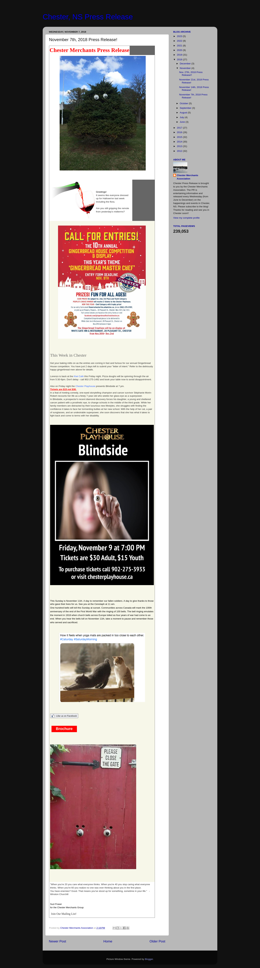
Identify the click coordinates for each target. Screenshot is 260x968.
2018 (180, 59)
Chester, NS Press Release (88, 17)
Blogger (149, 959)
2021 (180, 45)
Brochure (64, 729)
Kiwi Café (79, 376)
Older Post (157, 941)
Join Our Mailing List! (63, 913)
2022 (180, 40)
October (184, 103)
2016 (180, 132)
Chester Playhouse (85, 386)
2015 (180, 137)
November (185, 68)
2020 (180, 50)
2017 (180, 127)
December (185, 63)
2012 (180, 151)
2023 (180, 36)
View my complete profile (186, 217)
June (183, 122)
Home (107, 941)
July (182, 117)
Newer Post (57, 941)
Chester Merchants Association (187, 177)
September (186, 108)
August (184, 112)
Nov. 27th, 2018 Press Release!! (191, 73)
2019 (180, 54)
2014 (180, 141)
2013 (180, 146)
